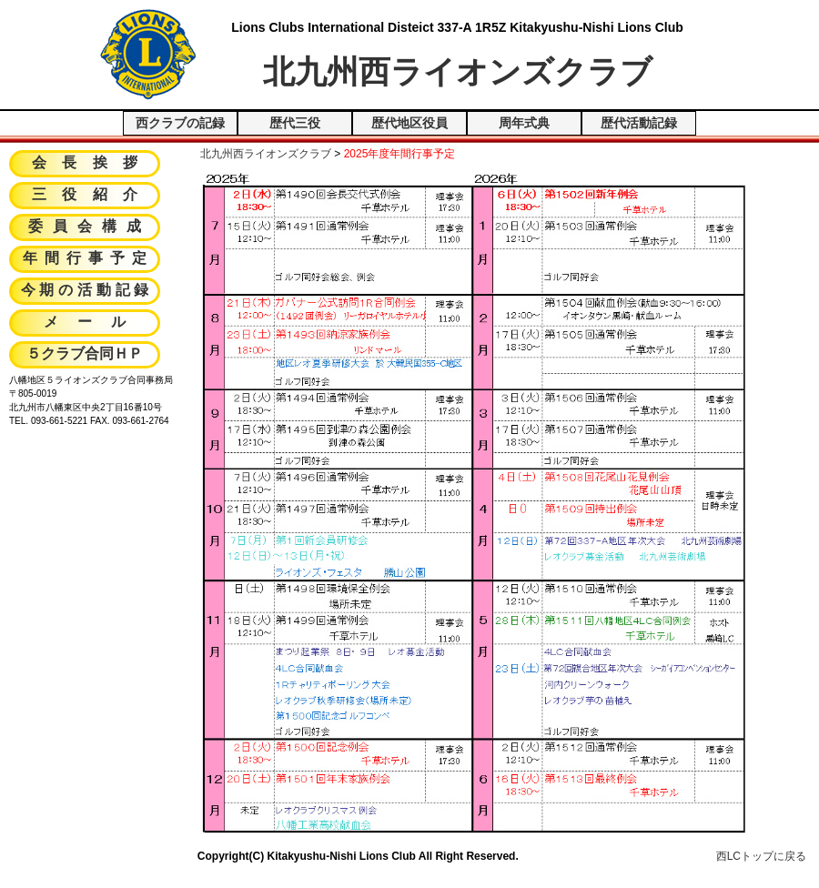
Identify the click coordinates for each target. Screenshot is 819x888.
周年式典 (524, 123)
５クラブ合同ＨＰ (84, 355)
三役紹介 (93, 196)
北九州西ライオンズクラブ (265, 153)
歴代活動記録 (639, 123)
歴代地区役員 (409, 123)
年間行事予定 (88, 259)
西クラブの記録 (180, 123)
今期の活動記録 (87, 291)
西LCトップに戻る (761, 856)
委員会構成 (90, 227)
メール (94, 323)
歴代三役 (294, 123)
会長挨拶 (93, 164)
